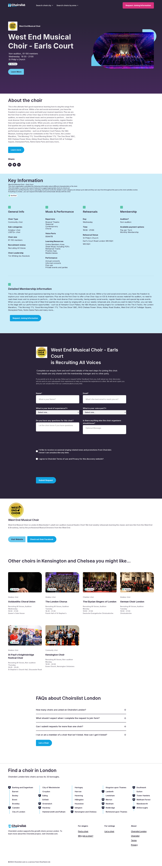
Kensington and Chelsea (85, 812)
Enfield (45, 800)
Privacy (134, 845)
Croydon (46, 791)
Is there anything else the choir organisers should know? (102, 421)
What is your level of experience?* (52, 408)
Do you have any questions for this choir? (55, 420)
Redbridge (110, 808)
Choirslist (135, 836)
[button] (44, 5)
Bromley (16, 804)
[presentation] (53, 468)
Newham (110, 804)
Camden (16, 808)
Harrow (78, 791)
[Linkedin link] (19, 164)
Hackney (46, 808)
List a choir (109, 831)
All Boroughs (142, 808)
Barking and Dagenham (22, 787)
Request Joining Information (138, 5)
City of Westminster (51, 787)
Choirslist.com (52, 834)
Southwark (141, 787)
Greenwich (47, 804)
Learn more (16, 150)
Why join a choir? (85, 836)
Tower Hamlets (143, 795)
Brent (14, 800)
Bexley (15, 795)
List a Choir (44, 743)
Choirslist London (139, 831)
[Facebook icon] (10, 164)
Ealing (45, 795)
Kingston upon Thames (116, 787)
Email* (86, 393)
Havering (79, 795)
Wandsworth (142, 804)
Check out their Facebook (41, 539)
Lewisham (110, 795)
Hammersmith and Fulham (53, 812)
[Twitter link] (14, 164)
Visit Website (17, 539)
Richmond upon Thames (116, 812)
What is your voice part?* (94, 408)
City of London (18, 812)
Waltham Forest (143, 800)
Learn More (16, 72)
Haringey (79, 787)
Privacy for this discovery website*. (88, 459)
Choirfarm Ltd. (45, 862)
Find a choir (83, 831)
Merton (109, 800)
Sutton (139, 791)
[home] (16, 5)
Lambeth (110, 791)
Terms (134, 840)
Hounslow (79, 804)
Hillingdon (79, 800)
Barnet (15, 791)
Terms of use (62, 459)
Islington (78, 808)
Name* (39, 393)
